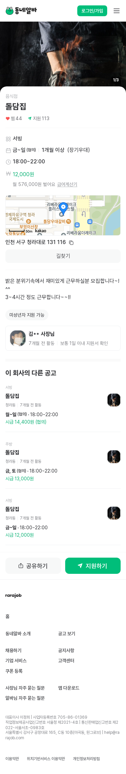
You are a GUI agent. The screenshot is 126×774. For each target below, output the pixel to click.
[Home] (21, 11)
